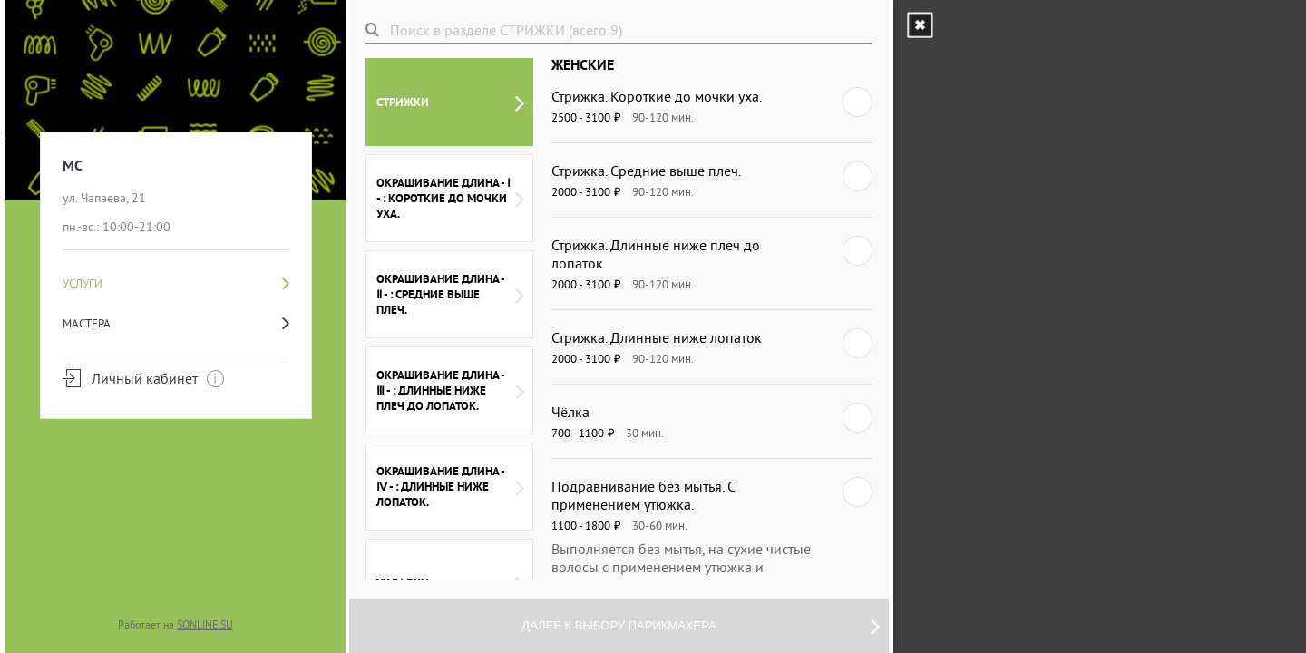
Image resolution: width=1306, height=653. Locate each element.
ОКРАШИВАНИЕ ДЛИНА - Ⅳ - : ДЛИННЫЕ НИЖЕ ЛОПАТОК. (450, 486)
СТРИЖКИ (450, 102)
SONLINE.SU (205, 624)
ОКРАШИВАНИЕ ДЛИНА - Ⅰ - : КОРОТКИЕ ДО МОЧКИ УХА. (450, 198)
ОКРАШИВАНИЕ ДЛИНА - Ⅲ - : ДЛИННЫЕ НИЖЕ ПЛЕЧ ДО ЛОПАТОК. (450, 390)
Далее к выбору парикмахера (700, 625)
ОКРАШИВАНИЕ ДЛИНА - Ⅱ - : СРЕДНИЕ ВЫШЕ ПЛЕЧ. (450, 294)
